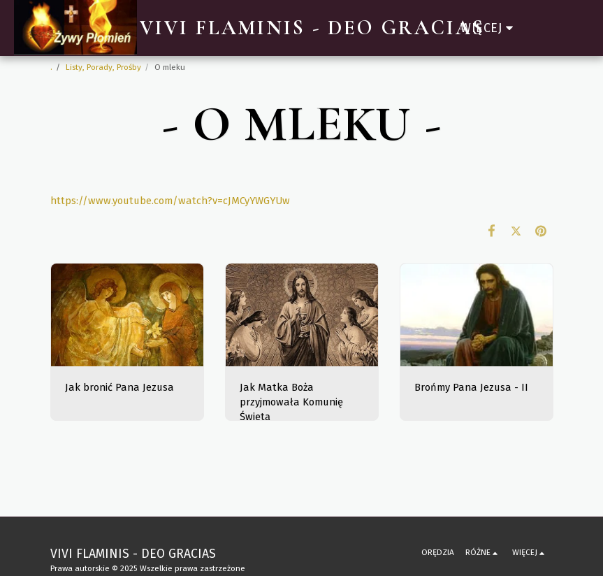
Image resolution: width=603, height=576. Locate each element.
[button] (541, 28)
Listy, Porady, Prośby (103, 67)
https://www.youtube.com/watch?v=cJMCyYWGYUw (170, 200)
